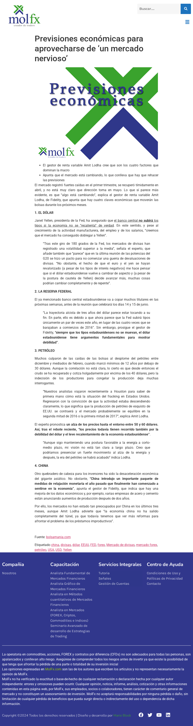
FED (93, 545)
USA (51, 550)
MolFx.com (53, 669)
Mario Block (122, 715)
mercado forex (146, 545)
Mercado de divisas (120, 545)
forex (101, 545)
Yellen (67, 550)
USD (58, 550)
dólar (76, 545)
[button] (187, 22)
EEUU (85, 545)
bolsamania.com (58, 537)
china (55, 545)
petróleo (40, 550)
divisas (66, 545)
